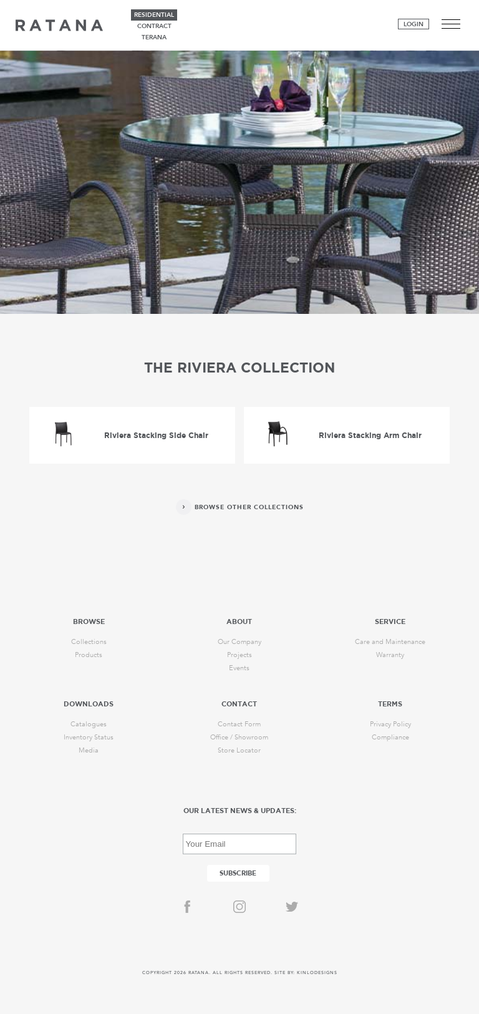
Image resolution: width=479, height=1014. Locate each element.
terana (154, 37)
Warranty (390, 654)
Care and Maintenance (390, 641)
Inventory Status (89, 737)
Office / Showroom (239, 737)
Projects (239, 654)
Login (413, 24)
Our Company (239, 641)
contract (154, 26)
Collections (89, 641)
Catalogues (88, 724)
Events (239, 668)
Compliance (390, 737)
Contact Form (239, 724)
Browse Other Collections (249, 507)
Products (88, 654)
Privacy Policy (390, 724)
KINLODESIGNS (317, 973)
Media (89, 750)
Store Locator (239, 750)
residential (154, 15)
